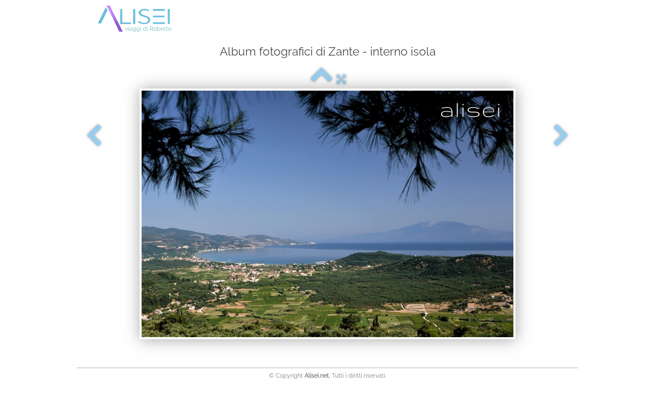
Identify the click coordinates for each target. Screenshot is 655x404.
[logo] (143, 19)
